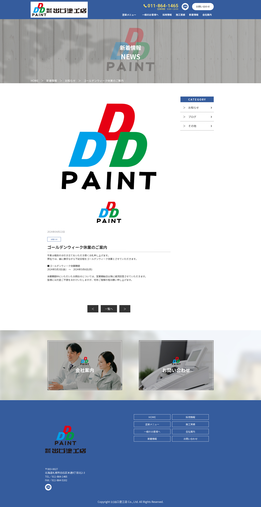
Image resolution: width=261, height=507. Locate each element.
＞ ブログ (189, 117)
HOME (152, 417)
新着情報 (193, 14)
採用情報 (167, 14)
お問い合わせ (203, 6)
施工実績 (180, 14)
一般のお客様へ (150, 14)
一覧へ (109, 309)
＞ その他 (189, 126)
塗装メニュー (152, 424)
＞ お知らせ (191, 108)
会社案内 (207, 14)
